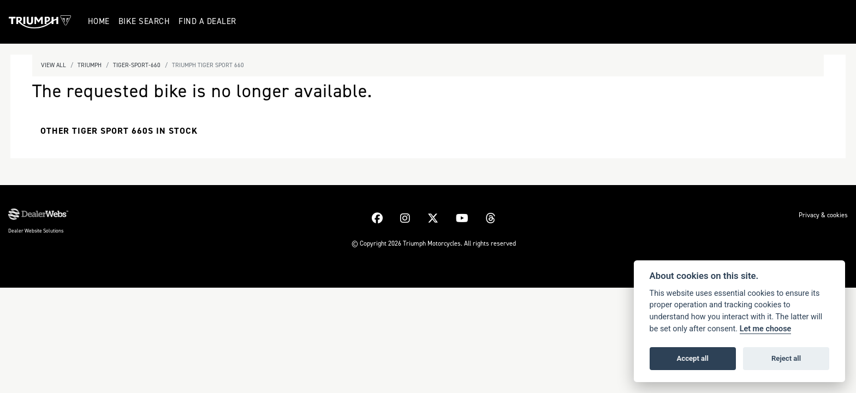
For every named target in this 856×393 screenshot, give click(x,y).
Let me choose (766, 329)
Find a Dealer (208, 21)
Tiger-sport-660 (136, 65)
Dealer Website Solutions (35, 230)
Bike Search (145, 21)
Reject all (786, 358)
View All (53, 65)
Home (99, 21)
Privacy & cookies (823, 215)
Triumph (90, 65)
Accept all (693, 358)
